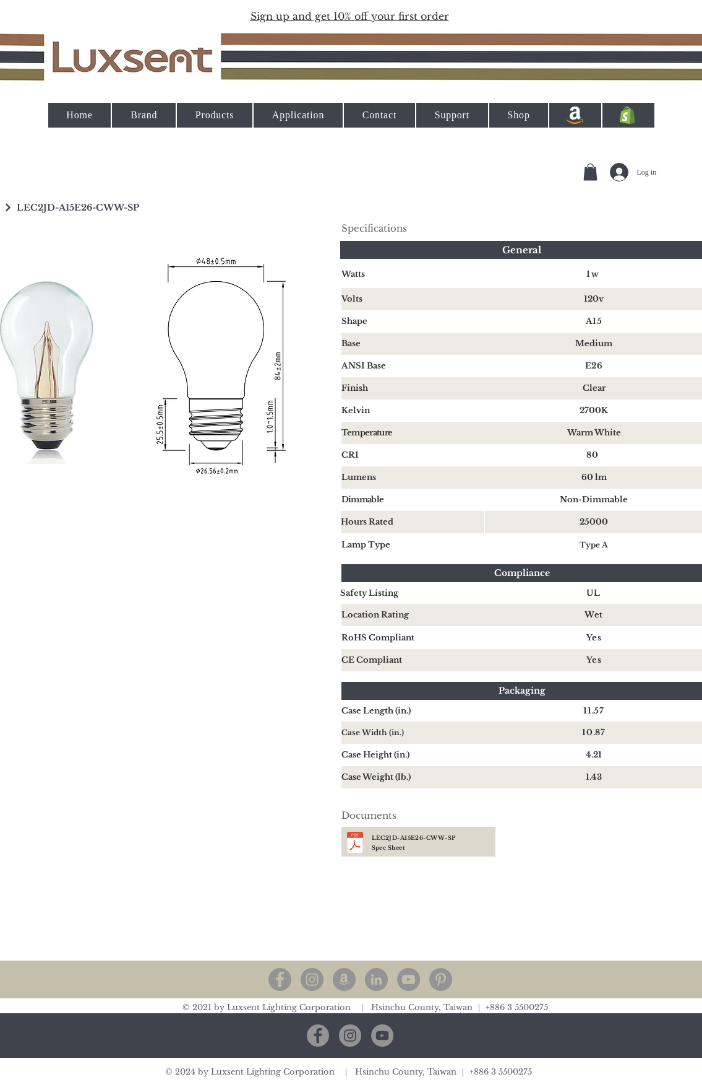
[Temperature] (413, 433)
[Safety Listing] (412, 593)
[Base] (413, 344)
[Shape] (413, 321)
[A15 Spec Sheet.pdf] (355, 844)
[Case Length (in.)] (413, 711)
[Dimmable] (413, 500)
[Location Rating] (413, 615)
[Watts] (413, 274)
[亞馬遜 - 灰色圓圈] (344, 979)
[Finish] (413, 388)
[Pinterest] (440, 979)
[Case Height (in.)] (413, 755)
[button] (349, 15)
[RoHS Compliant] (413, 638)
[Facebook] (279, 979)
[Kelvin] (413, 410)
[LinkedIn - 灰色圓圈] (376, 979)
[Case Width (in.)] (413, 733)
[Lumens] (413, 477)
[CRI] (413, 455)
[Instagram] (312, 979)
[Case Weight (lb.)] (413, 777)
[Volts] (413, 299)
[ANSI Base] (413, 366)
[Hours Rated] (412, 522)
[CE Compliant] (413, 660)
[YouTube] (408, 979)
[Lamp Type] (413, 545)
